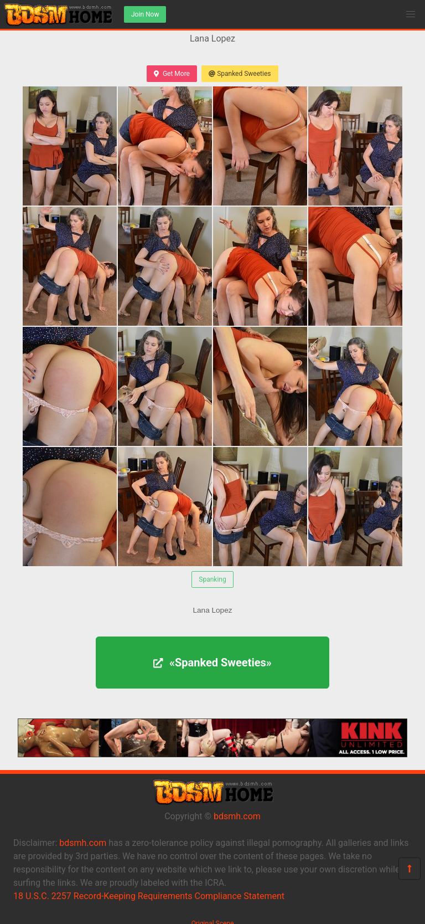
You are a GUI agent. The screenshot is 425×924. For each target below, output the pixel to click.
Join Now (145, 14)
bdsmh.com (237, 816)
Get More (171, 74)
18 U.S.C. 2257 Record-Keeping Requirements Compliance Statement (148, 896)
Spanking (212, 579)
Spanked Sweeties (240, 74)
